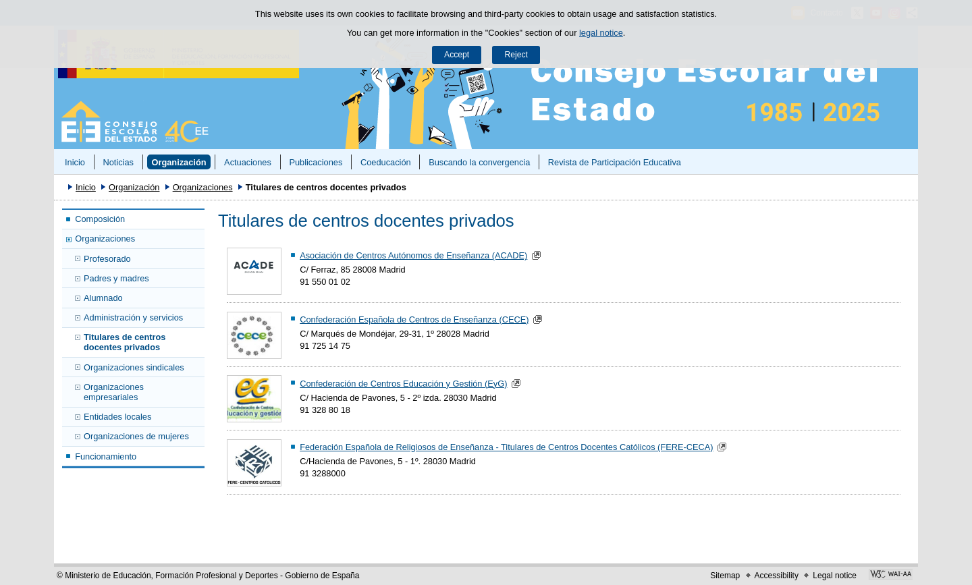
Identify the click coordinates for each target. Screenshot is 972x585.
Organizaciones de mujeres (136, 436)
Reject (515, 54)
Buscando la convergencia (479, 162)
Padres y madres (116, 278)
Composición (100, 219)
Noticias (118, 162)
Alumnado (103, 298)
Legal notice (835, 575)
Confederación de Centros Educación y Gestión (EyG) (403, 384)
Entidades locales (117, 417)
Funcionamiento (105, 456)
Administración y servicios (133, 317)
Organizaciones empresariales (114, 392)
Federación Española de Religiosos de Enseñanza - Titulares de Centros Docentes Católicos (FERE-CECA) (506, 447)
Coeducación (385, 162)
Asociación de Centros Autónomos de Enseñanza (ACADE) (413, 255)
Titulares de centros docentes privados (124, 342)
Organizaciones (203, 187)
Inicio (75, 162)
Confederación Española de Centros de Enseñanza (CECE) (414, 319)
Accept (456, 54)
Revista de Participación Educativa (614, 162)
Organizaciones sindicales (134, 367)
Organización (178, 162)
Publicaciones (315, 162)
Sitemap (725, 575)
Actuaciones (247, 162)
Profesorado (107, 259)
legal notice (601, 33)
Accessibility (777, 575)
